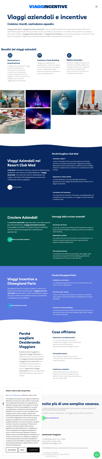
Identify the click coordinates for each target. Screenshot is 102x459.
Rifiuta (22, 450)
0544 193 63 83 (64, 454)
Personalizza (12, 450)
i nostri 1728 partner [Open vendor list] (15, 395)
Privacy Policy (46, 441)
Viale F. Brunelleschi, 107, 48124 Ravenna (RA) (45, 454)
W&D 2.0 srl (53, 456)
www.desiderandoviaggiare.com (51, 443)
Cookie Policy (56, 441)
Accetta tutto (33, 450)
